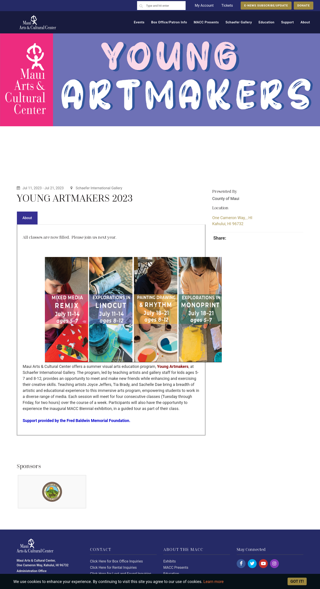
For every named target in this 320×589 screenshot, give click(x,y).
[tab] (27, 218)
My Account (204, 5)
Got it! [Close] (297, 581)
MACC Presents (175, 567)
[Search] (141, 6)
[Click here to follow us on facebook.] (241, 563)
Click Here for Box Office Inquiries (116, 561)
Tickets (227, 5)
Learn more (213, 581)
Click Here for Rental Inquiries (113, 567)
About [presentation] (27, 218)
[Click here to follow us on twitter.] (252, 563)
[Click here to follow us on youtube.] (263, 563)
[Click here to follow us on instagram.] (274, 563)
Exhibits (169, 561)
